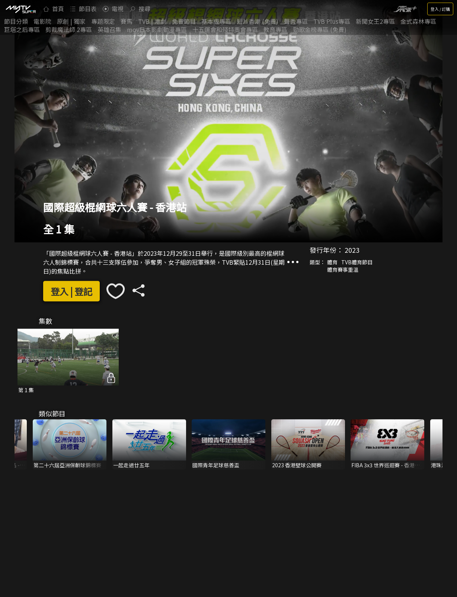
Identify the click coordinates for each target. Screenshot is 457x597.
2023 (352, 250)
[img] (20, 9)
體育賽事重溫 (342, 269)
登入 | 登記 (71, 291)
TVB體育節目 (357, 262)
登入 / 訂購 (440, 9)
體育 (332, 262)
